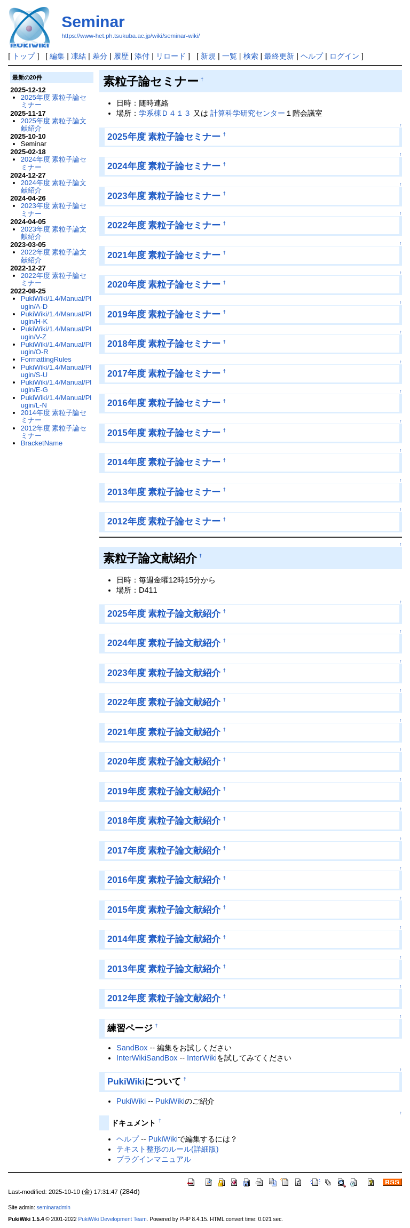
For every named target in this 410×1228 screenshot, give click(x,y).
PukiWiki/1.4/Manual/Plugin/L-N (56, 401)
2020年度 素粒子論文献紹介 (163, 761)
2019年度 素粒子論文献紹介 (163, 791)
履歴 (121, 56)
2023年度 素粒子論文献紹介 (163, 673)
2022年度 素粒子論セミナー (163, 225)
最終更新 (279, 56)
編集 (57, 56)
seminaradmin (53, 1207)
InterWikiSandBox (146, 1058)
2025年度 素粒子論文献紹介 (163, 614)
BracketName (41, 443)
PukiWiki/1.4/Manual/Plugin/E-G (56, 386)
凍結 (78, 56)
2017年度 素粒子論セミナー (163, 374)
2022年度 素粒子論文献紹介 (163, 702)
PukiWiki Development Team (112, 1219)
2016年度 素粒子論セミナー (163, 403)
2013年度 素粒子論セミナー (163, 492)
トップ (23, 56)
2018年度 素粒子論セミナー (163, 344)
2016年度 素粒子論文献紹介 (163, 880)
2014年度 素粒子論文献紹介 (163, 939)
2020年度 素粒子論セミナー (163, 285)
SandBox (131, 1047)
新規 (208, 56)
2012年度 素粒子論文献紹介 (163, 998)
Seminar (92, 21)
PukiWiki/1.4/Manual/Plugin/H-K (56, 317)
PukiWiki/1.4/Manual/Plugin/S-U (56, 371)
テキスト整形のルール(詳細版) (167, 1149)
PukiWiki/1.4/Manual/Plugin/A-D (56, 302)
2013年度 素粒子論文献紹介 (163, 969)
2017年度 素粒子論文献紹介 (163, 851)
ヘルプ (312, 56)
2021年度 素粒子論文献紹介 (163, 732)
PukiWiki (126, 1082)
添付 (142, 56)
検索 (250, 56)
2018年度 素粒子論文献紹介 (163, 821)
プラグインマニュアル (153, 1159)
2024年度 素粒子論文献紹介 (163, 643)
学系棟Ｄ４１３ (165, 113)
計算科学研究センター (247, 113)
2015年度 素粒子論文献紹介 (163, 910)
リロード (171, 56)
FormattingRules (46, 359)
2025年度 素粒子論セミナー (163, 137)
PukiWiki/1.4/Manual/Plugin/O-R (56, 348)
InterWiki (202, 1058)
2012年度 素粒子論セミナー (163, 521)
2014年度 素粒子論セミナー (163, 462)
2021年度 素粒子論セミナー (163, 255)
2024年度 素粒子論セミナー (163, 166)
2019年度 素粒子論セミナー (163, 314)
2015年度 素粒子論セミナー (163, 433)
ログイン (344, 56)
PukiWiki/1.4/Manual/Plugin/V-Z (56, 332)
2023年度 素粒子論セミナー (163, 196)
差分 (99, 56)
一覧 (229, 56)
